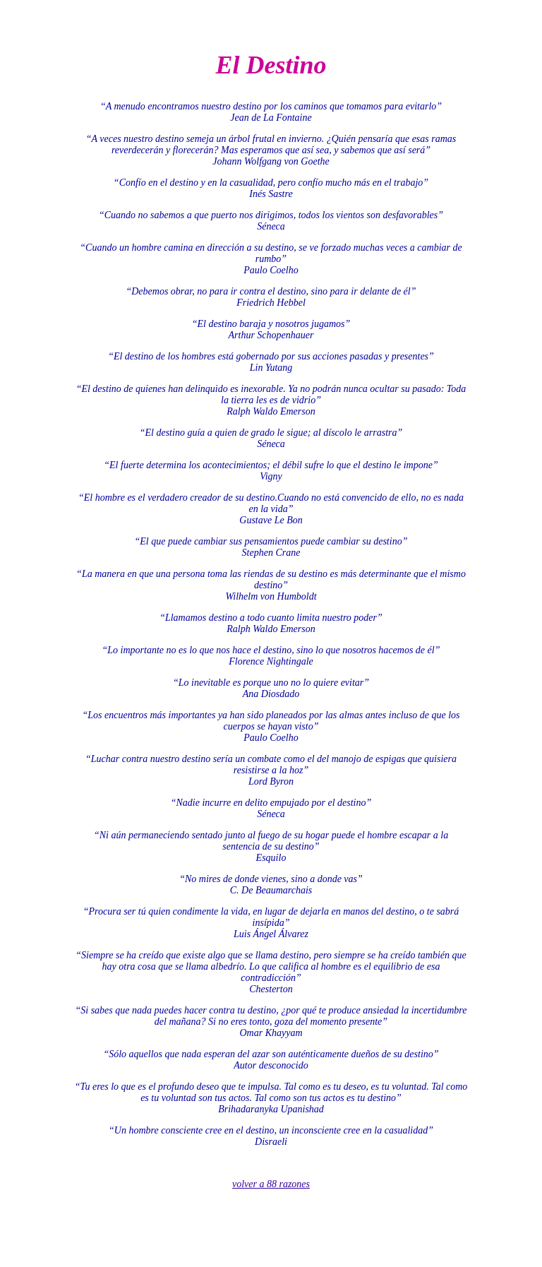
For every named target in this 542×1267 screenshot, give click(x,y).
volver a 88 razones (271, 1184)
